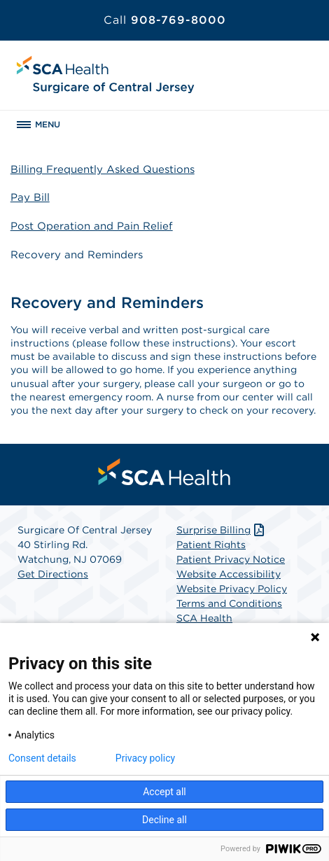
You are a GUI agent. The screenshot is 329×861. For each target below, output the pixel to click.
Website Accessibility (228, 574)
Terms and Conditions (229, 603)
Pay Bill (30, 197)
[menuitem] (164, 472)
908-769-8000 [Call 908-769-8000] (165, 20)
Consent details (42, 758)
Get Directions (53, 574)
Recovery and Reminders (76, 254)
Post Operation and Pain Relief (91, 226)
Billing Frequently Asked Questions (102, 169)
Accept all (164, 791)
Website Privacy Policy (231, 588)
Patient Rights (211, 544)
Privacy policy (145, 758)
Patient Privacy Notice (230, 559)
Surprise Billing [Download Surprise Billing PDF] (221, 530)
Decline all (164, 819)
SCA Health (204, 618)
